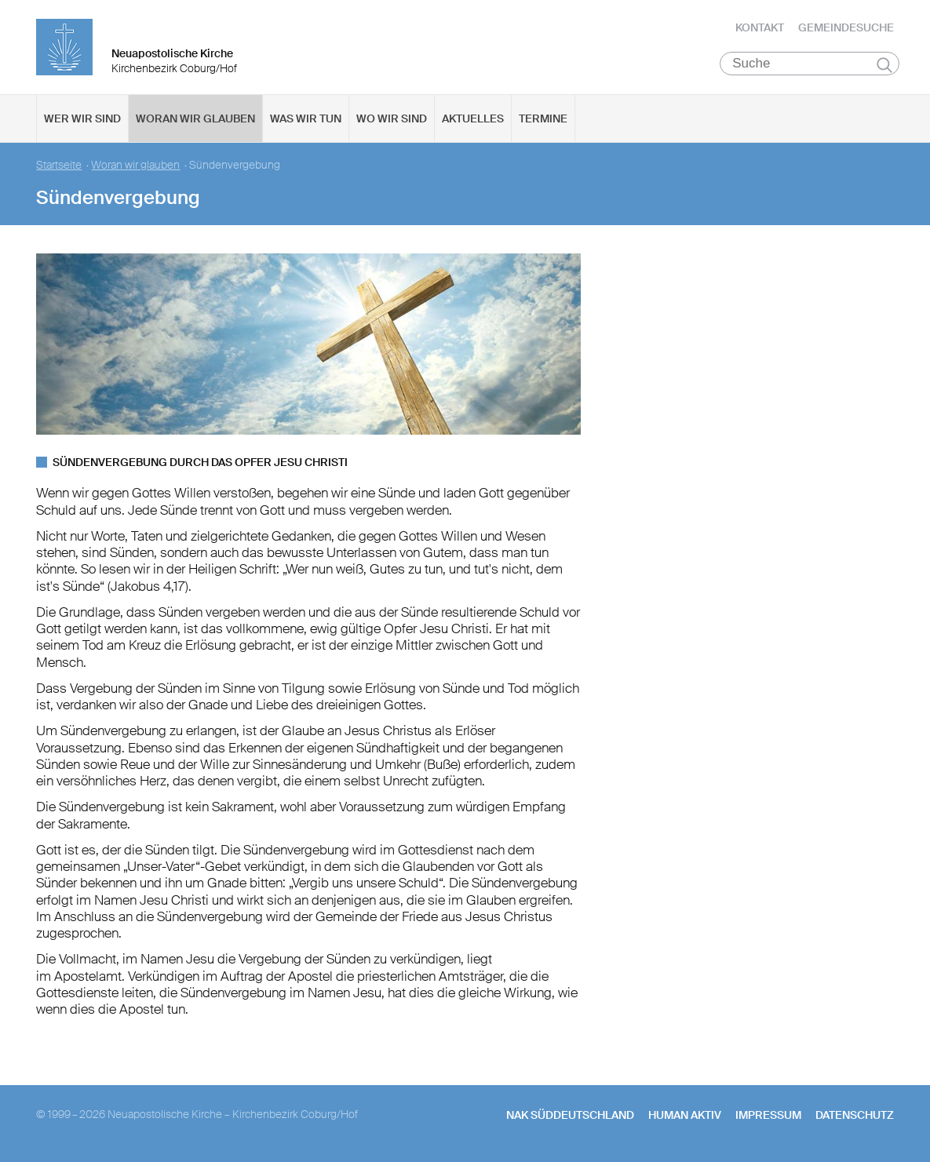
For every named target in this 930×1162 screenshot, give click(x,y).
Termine (543, 118)
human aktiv (684, 1115)
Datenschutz (854, 1115)
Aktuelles (473, 118)
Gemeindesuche (846, 27)
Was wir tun (305, 118)
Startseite (59, 165)
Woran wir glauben (195, 118)
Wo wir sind (391, 118)
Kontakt (759, 27)
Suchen (885, 64)
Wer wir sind (82, 118)
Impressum (768, 1115)
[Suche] (809, 63)
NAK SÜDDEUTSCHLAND (570, 1115)
